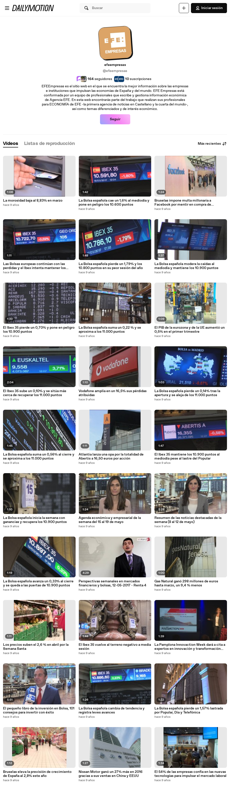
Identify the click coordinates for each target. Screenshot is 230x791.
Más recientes (212, 143)
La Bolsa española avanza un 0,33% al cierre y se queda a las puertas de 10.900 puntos (38, 583)
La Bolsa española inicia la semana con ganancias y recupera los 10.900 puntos (35, 520)
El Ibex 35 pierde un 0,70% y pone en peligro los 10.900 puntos (39, 330)
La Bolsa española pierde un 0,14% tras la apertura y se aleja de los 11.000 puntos (187, 393)
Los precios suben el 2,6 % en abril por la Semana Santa (36, 647)
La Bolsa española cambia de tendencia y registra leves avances (112, 710)
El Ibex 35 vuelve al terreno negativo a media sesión (115, 647)
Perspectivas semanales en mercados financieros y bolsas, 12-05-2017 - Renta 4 (112, 583)
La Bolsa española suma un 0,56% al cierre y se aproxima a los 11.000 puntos (38, 457)
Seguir (115, 119)
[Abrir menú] (7, 8)
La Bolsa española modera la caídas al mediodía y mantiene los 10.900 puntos (186, 266)
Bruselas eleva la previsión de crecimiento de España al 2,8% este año (37, 774)
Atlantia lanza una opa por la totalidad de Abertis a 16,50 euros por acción (111, 457)
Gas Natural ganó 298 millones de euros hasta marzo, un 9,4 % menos (186, 583)
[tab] (10, 144)
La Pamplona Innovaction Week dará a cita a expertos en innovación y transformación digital (189, 647)
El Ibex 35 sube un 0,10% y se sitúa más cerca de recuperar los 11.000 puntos (34, 393)
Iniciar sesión (209, 8)
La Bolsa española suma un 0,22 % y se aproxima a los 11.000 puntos (110, 330)
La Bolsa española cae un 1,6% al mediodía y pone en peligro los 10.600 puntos (114, 203)
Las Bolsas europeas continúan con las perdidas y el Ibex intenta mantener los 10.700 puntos (34, 266)
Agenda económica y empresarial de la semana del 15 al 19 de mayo (110, 520)
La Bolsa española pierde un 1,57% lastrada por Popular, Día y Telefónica (188, 710)
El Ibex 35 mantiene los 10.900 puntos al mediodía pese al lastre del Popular (187, 457)
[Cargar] (184, 8)
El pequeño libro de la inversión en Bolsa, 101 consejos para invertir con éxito (38, 710)
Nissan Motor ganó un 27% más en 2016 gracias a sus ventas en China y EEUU (111, 774)
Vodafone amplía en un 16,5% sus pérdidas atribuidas (113, 393)
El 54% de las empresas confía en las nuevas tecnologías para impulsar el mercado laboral (190, 774)
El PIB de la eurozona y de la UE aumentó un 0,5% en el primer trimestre (189, 330)
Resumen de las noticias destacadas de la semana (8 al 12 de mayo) (187, 520)
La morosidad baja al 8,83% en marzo (32, 201)
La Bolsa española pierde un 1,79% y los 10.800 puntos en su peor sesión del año (111, 266)
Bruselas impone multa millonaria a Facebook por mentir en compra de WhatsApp (182, 203)
